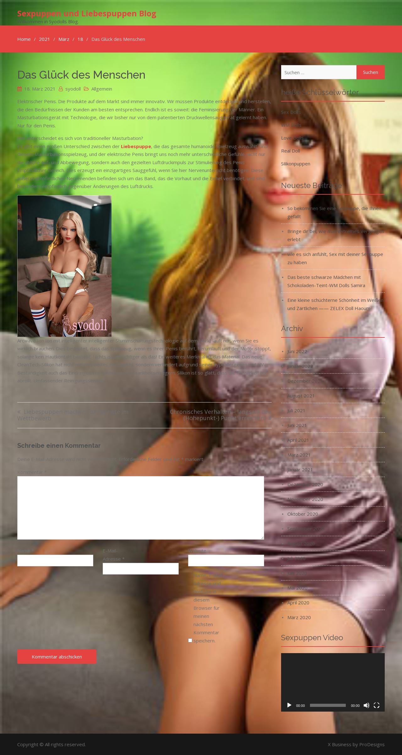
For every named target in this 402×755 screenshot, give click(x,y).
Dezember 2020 (305, 484)
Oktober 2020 (302, 513)
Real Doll (290, 150)
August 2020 (301, 543)
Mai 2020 (297, 587)
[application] (333, 682)
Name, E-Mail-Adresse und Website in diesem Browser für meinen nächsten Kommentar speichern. (208, 607)
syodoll (73, 88)
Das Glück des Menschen (81, 74)
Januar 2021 (300, 469)
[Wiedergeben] (289, 705)
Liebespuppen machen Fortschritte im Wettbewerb (72, 414)
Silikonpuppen (295, 163)
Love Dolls (292, 137)
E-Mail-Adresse (114, 554)
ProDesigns (372, 744)
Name (25, 550)
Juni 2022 (297, 351)
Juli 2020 (296, 558)
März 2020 (299, 617)
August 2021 (301, 395)
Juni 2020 (297, 572)
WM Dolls (291, 124)
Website (197, 550)
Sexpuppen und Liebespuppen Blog (86, 13)
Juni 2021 (297, 425)
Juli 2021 (296, 410)
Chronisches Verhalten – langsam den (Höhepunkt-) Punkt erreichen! (221, 414)
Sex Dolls (291, 111)
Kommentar (32, 472)
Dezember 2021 (305, 380)
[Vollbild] (376, 705)
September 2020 (305, 528)
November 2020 (305, 499)
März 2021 (299, 454)
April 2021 (298, 439)
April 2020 (298, 602)
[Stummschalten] (366, 705)
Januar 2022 (300, 366)
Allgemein (101, 88)
